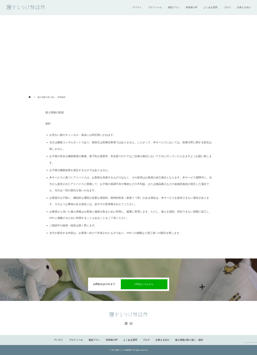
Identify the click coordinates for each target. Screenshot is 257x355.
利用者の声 (191, 7)
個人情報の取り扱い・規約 (189, 340)
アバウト (137, 7)
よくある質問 (211, 7)
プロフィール (155, 7)
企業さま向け (244, 7)
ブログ (227, 7)
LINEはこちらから (144, 284)
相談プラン (174, 7)
